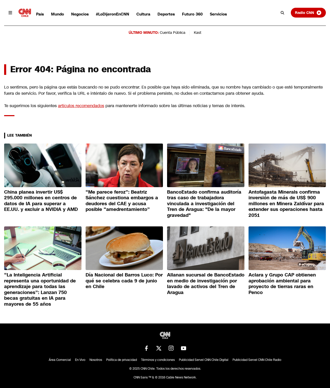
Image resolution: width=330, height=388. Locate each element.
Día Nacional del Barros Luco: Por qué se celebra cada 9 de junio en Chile (124, 281)
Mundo (57, 14)
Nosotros (95, 360)
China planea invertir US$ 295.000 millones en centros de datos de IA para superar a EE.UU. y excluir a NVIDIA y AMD (41, 201)
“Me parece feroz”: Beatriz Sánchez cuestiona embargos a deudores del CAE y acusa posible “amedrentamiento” (122, 201)
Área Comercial (60, 360)
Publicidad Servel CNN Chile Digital (203, 360)
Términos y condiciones (158, 360)
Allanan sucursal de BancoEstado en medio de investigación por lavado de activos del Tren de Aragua (205, 284)
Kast (197, 32)
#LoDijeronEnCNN (112, 14)
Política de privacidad (121, 360)
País (40, 14)
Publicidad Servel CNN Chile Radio (257, 360)
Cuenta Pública (172, 32)
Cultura (143, 14)
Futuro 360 (192, 14)
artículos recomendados (81, 106)
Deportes (166, 14)
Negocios (80, 14)
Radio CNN (308, 12)
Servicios (218, 14)
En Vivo (80, 360)
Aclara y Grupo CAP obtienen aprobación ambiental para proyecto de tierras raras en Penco (282, 284)
